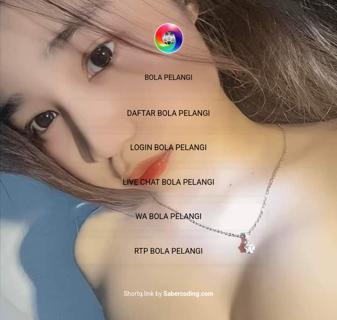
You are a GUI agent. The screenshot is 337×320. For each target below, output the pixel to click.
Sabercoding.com (189, 294)
